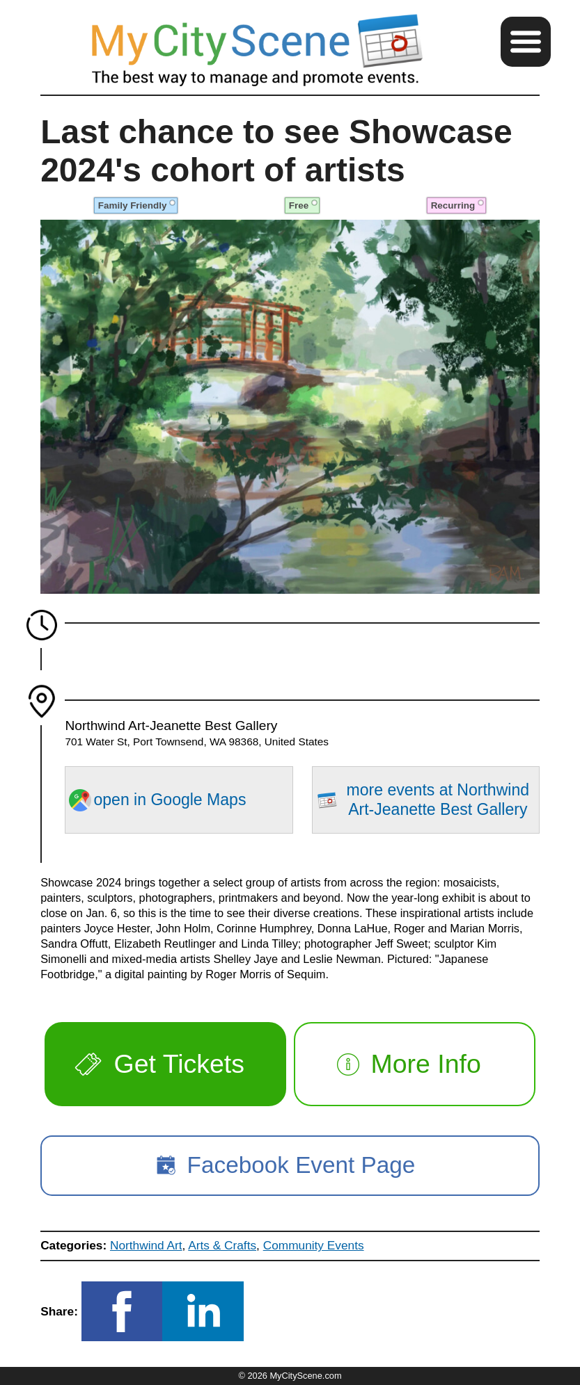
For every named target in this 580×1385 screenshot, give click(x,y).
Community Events (313, 1245)
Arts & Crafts (222, 1245)
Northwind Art (146, 1245)
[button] (526, 42)
